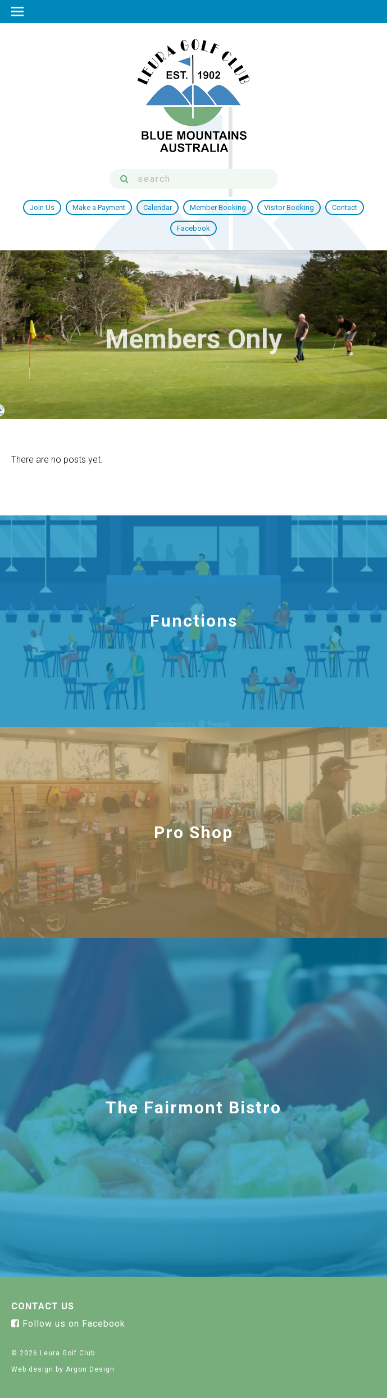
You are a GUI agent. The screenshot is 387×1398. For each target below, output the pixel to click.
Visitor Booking (289, 207)
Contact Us (42, 1306)
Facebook (193, 228)
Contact (344, 207)
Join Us (42, 207)
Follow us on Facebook (68, 1323)
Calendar (157, 207)
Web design (32, 1369)
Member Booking (218, 207)
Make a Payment (98, 207)
